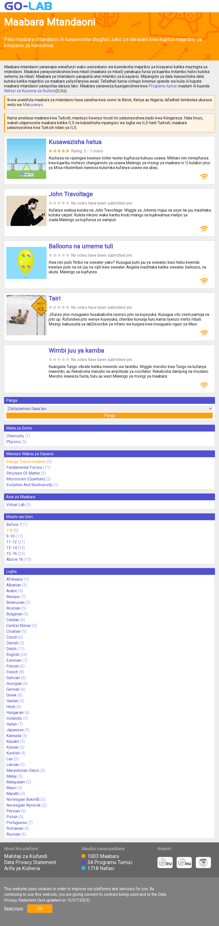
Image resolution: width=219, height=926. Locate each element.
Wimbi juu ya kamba (76, 350)
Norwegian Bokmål (22, 799)
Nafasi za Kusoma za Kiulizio (30, 90)
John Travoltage (71, 194)
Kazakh (12, 741)
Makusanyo (33, 104)
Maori (11, 787)
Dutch (11, 648)
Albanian (13, 585)
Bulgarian (14, 614)
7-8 (9, 530)
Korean (12, 747)
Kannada (13, 735)
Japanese (15, 729)
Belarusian (15, 602)
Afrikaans (14, 579)
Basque (13, 596)
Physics (13, 441)
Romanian (14, 828)
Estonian (13, 660)
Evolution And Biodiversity (29, 484)
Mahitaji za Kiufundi (25, 856)
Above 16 (14, 559)
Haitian (12, 701)
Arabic (11, 590)
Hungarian (15, 712)
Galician (13, 677)
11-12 (11, 542)
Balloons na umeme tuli (81, 246)
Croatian (13, 631)
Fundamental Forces (24, 467)
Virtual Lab (15, 504)
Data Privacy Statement (30, 862)
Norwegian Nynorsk (23, 805)
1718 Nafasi (100, 868)
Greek (11, 695)
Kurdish (13, 753)
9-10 (10, 536)
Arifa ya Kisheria (22, 868)
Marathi (12, 793)
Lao (9, 758)
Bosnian (13, 608)
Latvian (12, 764)
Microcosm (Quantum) (25, 479)
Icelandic (14, 718)
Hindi (10, 706)
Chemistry (15, 436)
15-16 (11, 553)
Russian (13, 834)
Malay (11, 776)
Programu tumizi (162, 86)
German (13, 689)
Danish (12, 643)
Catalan (12, 619)
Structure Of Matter (23, 473)
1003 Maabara (103, 856)
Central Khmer (18, 625)
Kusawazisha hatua (75, 142)
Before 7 (14, 524)
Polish (12, 816)
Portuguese (16, 822)
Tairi (54, 298)
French (12, 672)
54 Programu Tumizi (109, 862)
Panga (109, 415)
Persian (13, 811)
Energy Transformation (26, 461)
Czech (11, 637)
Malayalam (15, 782)
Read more (13, 908)
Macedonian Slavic (22, 770)
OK (40, 908)
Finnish (12, 666)
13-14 (11, 547)
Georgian (14, 683)
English (12, 654)
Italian (11, 724)
